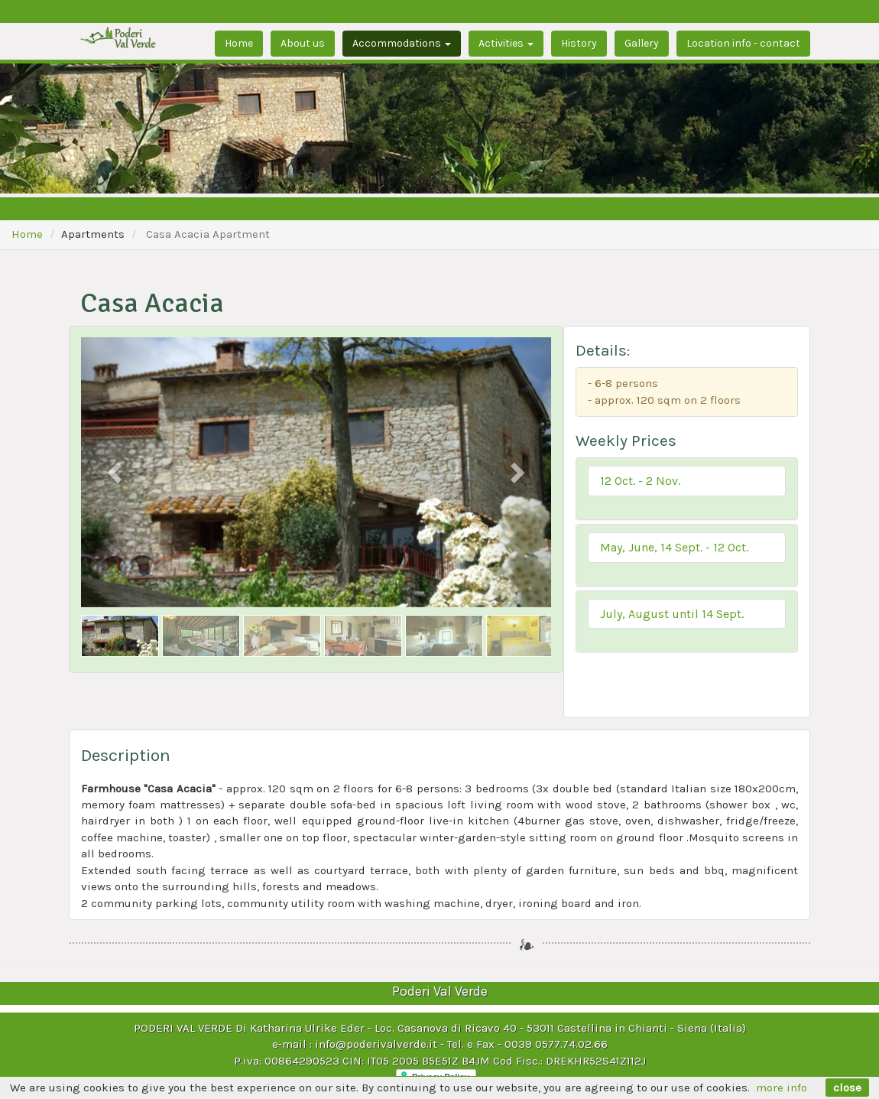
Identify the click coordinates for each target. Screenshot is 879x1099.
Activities (506, 43)
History (579, 43)
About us (303, 43)
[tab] (686, 488)
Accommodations (401, 43)
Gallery (641, 43)
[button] (687, 481)
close (847, 1087)
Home (239, 43)
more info (781, 1087)
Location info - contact (743, 43)
